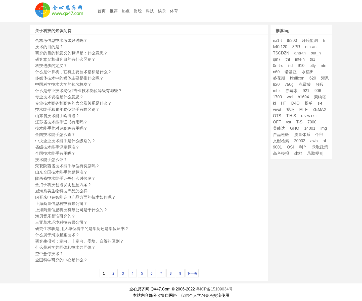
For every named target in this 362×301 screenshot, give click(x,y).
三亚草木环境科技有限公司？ (61, 222)
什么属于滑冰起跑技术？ (57, 235)
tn (324, 40)
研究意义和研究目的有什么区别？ (65, 59)
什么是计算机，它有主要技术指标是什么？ (73, 72)
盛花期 (279, 78)
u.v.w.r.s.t (309, 116)
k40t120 (280, 47)
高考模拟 (281, 153)
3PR (296, 47)
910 (301, 65)
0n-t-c (278, 65)
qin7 (277, 59)
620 (312, 78)
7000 (311, 122)
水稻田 (308, 72)
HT (283, 103)
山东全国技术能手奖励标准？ (61, 172)
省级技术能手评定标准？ (57, 147)
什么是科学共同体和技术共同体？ (65, 247)
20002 (299, 141)
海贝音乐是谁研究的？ (55, 216)
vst (288, 122)
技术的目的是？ (49, 47)
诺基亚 (291, 72)
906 (317, 91)
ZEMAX (319, 109)
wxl (290, 97)
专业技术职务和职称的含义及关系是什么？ (73, 103)
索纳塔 (320, 97)
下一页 (192, 273)
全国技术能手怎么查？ (55, 134)
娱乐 (162, 11)
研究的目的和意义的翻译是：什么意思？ (71, 53)
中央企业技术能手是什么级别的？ (65, 141)
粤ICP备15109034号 (214, 289)
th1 (312, 59)
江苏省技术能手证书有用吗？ (61, 122)
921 (306, 91)
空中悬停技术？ (49, 254)
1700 (277, 97)
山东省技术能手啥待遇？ (57, 116)
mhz (277, 91)
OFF (277, 122)
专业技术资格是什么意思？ (59, 97)
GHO (294, 128)
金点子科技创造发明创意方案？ (63, 185)
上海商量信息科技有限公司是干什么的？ (71, 210)
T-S (299, 122)
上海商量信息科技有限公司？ (61, 203)
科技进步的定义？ (51, 65)
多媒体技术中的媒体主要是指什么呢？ (69, 78)
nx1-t (277, 40)
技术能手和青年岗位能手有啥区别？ (67, 109)
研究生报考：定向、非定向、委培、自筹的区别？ (79, 241)
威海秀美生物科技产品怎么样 (61, 191)
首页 (102, 11)
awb (314, 141)
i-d (290, 65)
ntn (323, 65)
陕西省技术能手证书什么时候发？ (65, 178)
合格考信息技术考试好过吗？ (61, 40)
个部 (319, 134)
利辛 (303, 147)
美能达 (279, 128)
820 (276, 84)
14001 (309, 128)
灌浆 (325, 78)
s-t (320, 103)
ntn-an (310, 47)
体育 (174, 11)
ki (274, 103)
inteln (300, 59)
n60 (276, 72)
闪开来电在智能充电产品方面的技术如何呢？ (75, 197)
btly (312, 65)
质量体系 (302, 134)
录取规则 (315, 153)
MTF (303, 109)
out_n (316, 53)
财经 (138, 11)
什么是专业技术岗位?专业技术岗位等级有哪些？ (78, 91)
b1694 (303, 97)
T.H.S (291, 116)
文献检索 (281, 141)
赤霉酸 (305, 84)
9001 (277, 147)
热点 (126, 11)
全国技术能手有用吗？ (55, 153)
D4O (295, 103)
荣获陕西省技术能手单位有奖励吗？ (67, 166)
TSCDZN (281, 53)
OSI (290, 147)
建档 (298, 153)
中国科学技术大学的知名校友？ (63, 84)
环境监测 (310, 40)
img (324, 128)
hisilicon (297, 78)
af (324, 141)
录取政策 (320, 147)
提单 (309, 103)
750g (289, 84)
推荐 (114, 11)
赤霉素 (292, 91)
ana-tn (300, 53)
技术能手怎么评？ (51, 160)
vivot (277, 109)
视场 (290, 109)
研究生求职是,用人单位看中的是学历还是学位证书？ (82, 229)
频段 (320, 84)
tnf (288, 59)
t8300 (292, 40)
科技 (150, 11)
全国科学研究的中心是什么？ (61, 260)
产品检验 (281, 134)
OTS (277, 116)
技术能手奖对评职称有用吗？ (61, 128)
